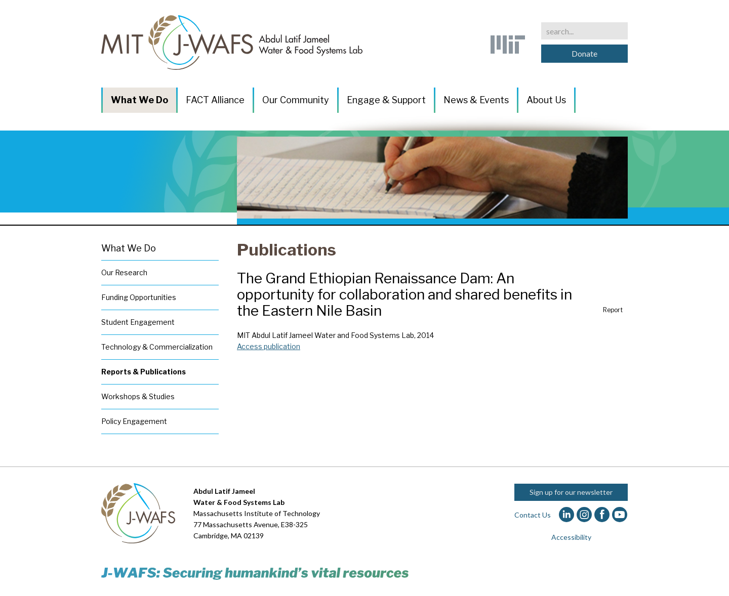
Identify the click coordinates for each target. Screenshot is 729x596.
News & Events (476, 100)
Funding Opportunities (138, 297)
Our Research (124, 272)
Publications (286, 250)
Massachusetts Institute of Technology (256, 513)
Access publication (268, 346)
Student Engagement (138, 322)
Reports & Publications (143, 371)
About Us (546, 100)
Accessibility (571, 537)
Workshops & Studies (138, 396)
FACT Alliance (215, 100)
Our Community (295, 100)
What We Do (139, 100)
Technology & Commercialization (157, 347)
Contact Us (532, 514)
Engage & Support (386, 100)
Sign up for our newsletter (571, 492)
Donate (584, 53)
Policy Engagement (134, 421)
